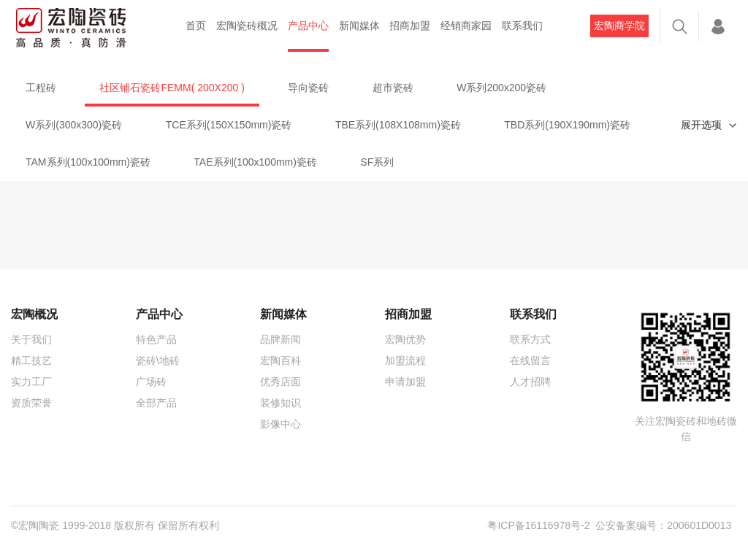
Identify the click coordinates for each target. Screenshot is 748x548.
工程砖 (41, 87)
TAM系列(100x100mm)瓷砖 (88, 162)
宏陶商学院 (619, 25)
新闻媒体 (359, 25)
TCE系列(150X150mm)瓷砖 (229, 125)
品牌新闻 (280, 339)
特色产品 (156, 339)
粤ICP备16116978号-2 (538, 525)
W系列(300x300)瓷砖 (74, 125)
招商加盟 (409, 25)
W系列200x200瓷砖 (501, 87)
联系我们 (522, 25)
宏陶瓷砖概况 (247, 25)
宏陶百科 (280, 360)
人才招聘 (530, 381)
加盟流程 (405, 360)
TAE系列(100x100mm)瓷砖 (255, 162)
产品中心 (308, 25)
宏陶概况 (34, 314)
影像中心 (280, 424)
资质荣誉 (31, 403)
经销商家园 (466, 25)
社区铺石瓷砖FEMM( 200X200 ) (171, 87)
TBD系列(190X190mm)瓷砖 (567, 125)
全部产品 (156, 403)
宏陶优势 (405, 339)
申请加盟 (405, 381)
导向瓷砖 (308, 87)
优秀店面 (280, 381)
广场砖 (151, 381)
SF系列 (377, 162)
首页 (196, 25)
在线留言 (530, 360)
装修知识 (280, 403)
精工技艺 (31, 360)
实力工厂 (31, 381)
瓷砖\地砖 (158, 360)
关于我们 (31, 339)
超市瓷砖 (393, 87)
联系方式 (530, 339)
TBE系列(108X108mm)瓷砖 (398, 125)
